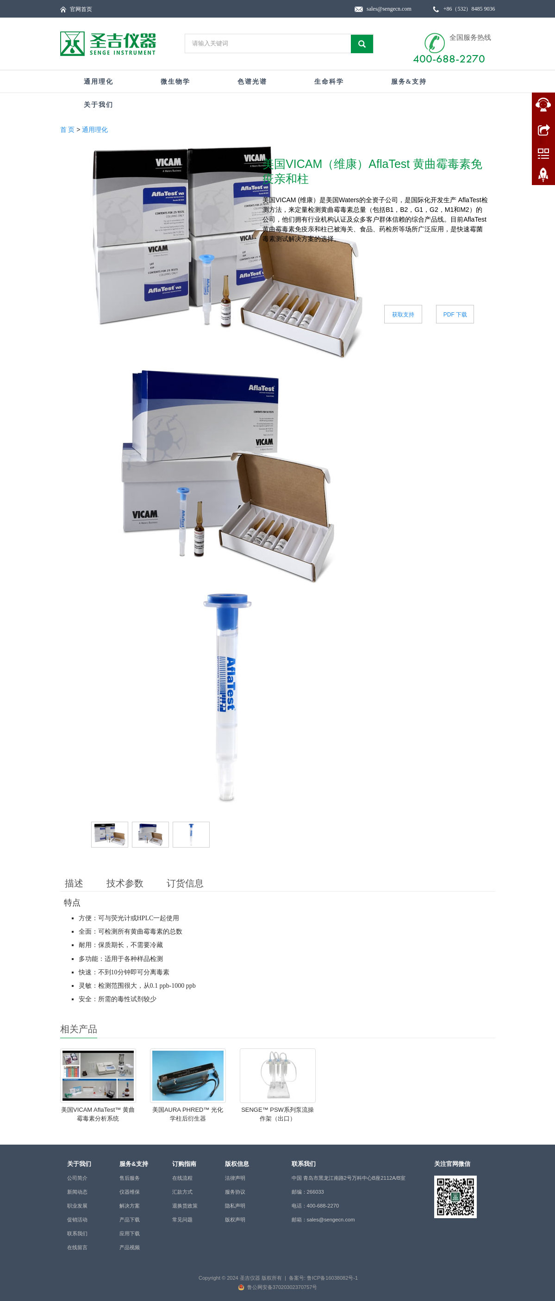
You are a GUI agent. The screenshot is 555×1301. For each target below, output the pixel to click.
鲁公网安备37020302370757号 (282, 1287)
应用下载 (129, 1233)
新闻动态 (77, 1192)
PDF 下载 (455, 314)
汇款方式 (182, 1192)
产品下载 (129, 1219)
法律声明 (235, 1178)
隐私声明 (235, 1205)
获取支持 (403, 314)
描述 (74, 883)
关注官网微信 (452, 1163)
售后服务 (129, 1178)
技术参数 (124, 883)
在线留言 (77, 1247)
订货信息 (185, 883)
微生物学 (175, 81)
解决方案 (129, 1205)
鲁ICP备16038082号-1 (332, 1278)
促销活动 (77, 1219)
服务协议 (235, 1192)
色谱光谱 (252, 81)
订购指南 (184, 1163)
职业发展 (77, 1205)
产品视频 (129, 1247)
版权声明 (235, 1219)
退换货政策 (185, 1205)
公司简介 (77, 1178)
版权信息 (237, 1163)
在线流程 (182, 1178)
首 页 (67, 129)
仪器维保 (129, 1192)
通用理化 (98, 81)
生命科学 (329, 81)
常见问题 (182, 1219)
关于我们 (98, 104)
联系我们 (77, 1233)
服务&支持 (409, 81)
